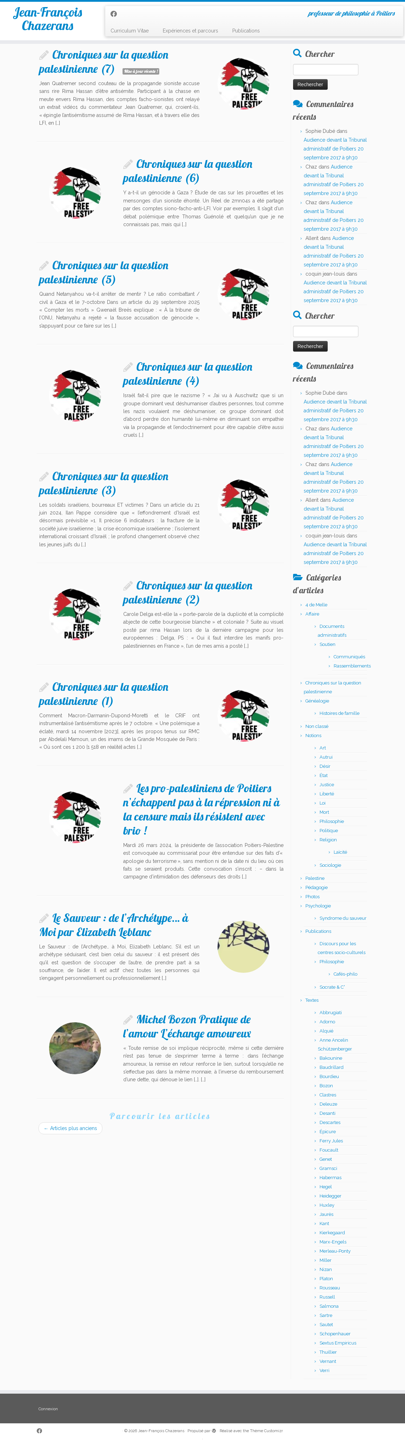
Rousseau (330, 1287)
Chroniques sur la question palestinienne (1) (103, 694)
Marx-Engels (333, 1242)
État (324, 775)
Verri (324, 1370)
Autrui (326, 757)
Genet (326, 1159)
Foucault (329, 1150)
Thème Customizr (266, 1431)
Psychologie (318, 905)
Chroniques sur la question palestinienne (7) (103, 61)
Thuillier (328, 1352)
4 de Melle (316, 604)
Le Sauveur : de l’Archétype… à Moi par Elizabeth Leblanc (113, 925)
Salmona (329, 1306)
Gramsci (328, 1168)
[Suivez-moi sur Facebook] (116, 14)
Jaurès (326, 1214)
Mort (324, 812)
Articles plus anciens (70, 1128)
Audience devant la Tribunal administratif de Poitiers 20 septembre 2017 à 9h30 (335, 148)
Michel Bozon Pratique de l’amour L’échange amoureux (187, 1026)
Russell (327, 1297)
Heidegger (330, 1196)
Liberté (327, 793)
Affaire (312, 614)
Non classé (316, 726)
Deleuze (328, 1104)
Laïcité (340, 852)
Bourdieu (329, 1076)
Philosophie (332, 821)
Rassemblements (352, 666)
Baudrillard (332, 1067)
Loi (323, 803)
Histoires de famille (339, 713)
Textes (311, 1000)
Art (323, 748)
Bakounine (331, 1058)
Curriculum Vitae (130, 31)
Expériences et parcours (190, 31)
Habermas (330, 1177)
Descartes (330, 1122)
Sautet (326, 1324)
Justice (327, 784)
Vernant (328, 1361)
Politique (329, 830)
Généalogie (317, 701)
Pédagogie (316, 887)
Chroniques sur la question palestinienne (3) (103, 483)
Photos (312, 896)
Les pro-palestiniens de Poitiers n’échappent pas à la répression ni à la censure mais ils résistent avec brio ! (201, 809)
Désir (325, 766)
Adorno (327, 1021)
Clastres (328, 1095)
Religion (328, 839)
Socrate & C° (332, 987)
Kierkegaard (332, 1232)
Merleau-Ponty (335, 1251)
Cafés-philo (345, 974)
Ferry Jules (331, 1140)
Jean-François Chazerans (47, 23)
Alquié (326, 1031)
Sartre (326, 1315)
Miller (326, 1260)
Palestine (314, 878)
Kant (324, 1223)
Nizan (326, 1269)
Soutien (327, 644)
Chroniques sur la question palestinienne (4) (187, 373)
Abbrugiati (331, 1012)
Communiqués (349, 656)
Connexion (48, 1409)
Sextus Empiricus (338, 1343)
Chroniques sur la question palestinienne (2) (187, 592)
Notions (313, 735)
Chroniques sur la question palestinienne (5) (103, 272)
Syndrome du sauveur (343, 918)
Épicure (328, 1131)
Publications (246, 31)
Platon (326, 1278)
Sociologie (330, 865)
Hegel (326, 1186)
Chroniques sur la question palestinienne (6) (187, 171)
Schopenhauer (335, 1333)
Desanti (327, 1113)
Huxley (327, 1205)
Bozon (326, 1085)
